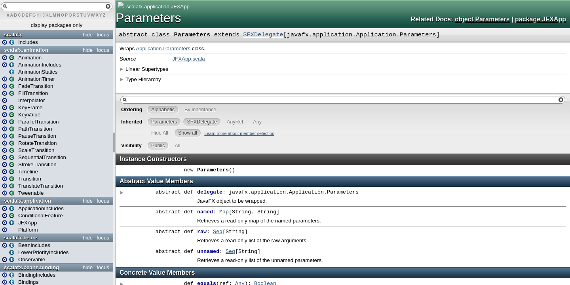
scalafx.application (27, 201)
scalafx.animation (26, 50)
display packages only (56, 25)
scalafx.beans (21, 238)
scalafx (13, 35)
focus (103, 35)
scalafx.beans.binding (31, 267)
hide (88, 35)
